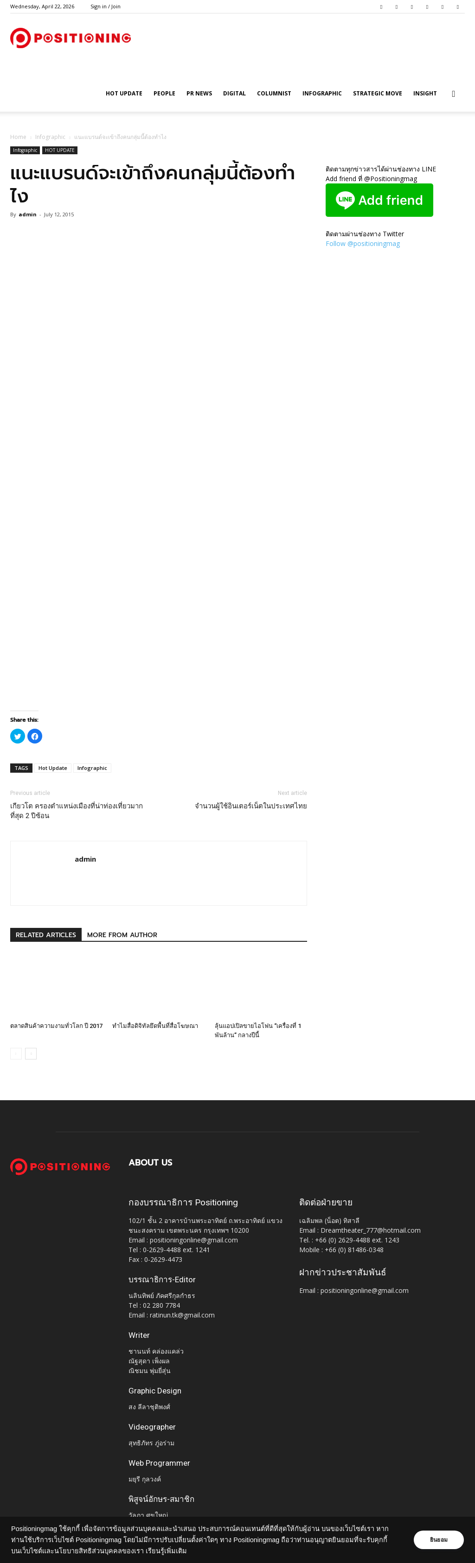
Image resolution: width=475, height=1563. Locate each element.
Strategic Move (377, 93)
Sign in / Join (105, 6)
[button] (454, 94)
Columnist (274, 93)
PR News (199, 93)
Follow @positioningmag (363, 243)
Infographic (322, 93)
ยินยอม (439, 1540)
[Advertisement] (158, 687)
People (164, 93)
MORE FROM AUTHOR (122, 935)
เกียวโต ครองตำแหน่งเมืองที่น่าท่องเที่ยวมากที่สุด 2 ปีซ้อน (76, 811)
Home (18, 137)
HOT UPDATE (124, 93)
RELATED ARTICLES (46, 935)
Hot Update (53, 767)
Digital (234, 93)
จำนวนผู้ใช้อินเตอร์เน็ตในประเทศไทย (251, 806)
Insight (425, 93)
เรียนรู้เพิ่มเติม (166, 1551)
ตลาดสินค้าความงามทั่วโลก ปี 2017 (56, 1025)
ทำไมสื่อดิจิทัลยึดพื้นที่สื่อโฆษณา (155, 1025)
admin (28, 214)
